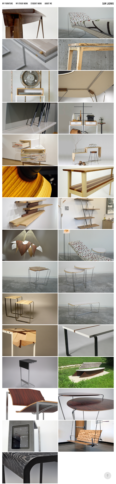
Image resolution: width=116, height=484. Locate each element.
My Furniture (7, 3)
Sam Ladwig (108, 3)
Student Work (36, 3)
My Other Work (22, 3)
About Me (48, 3)
